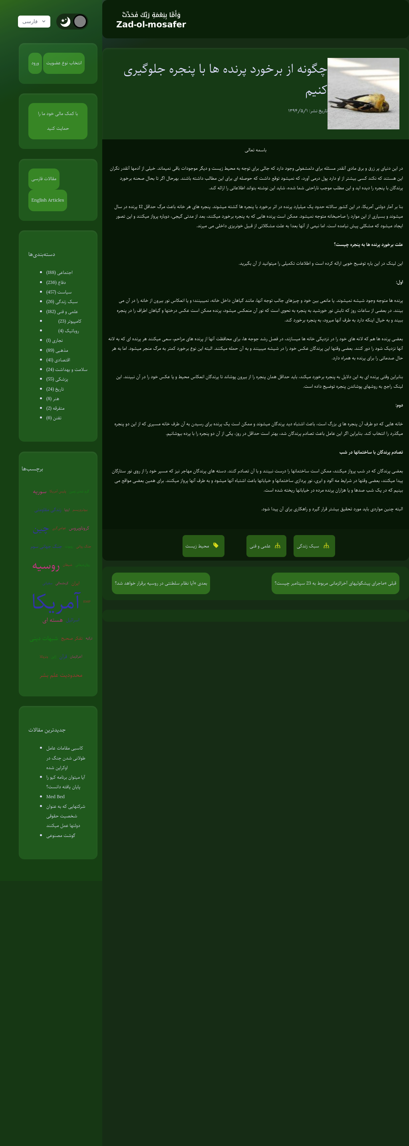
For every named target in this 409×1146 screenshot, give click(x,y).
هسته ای (52, 620)
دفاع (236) (56, 282)
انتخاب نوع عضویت (64, 63)
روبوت (69, 546)
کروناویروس (79, 528)
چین (41, 527)
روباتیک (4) (68, 331)
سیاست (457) (58, 292)
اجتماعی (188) (59, 272)
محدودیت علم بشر (61, 675)
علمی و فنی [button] (261, 546)
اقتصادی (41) (58, 360)
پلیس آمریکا (58, 491)
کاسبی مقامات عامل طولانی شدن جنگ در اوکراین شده (65, 758)
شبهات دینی (44, 638)
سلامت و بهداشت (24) (66, 369)
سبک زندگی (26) (62, 301)
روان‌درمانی (82, 564)
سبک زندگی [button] (308, 546)
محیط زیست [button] (197, 546)
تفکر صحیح (72, 638)
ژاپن (53, 656)
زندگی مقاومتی (48, 510)
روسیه (46, 565)
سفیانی (47, 583)
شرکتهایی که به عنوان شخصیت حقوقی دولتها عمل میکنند (65, 816)
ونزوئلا (44, 656)
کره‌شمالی (62, 583)
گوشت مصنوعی (60, 835)
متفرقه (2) (55, 408)
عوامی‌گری (59, 528)
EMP (87, 601)
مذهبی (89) (57, 350)
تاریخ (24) (55, 389)
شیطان (67, 564)
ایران (75, 583)
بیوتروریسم (80, 509)
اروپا (67, 509)
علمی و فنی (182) (62, 311)
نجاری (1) (54, 340)
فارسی (34, 21)
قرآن (63, 656)
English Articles (48, 200)
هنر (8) (52, 399)
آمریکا (56, 602)
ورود (35, 63)
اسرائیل (72, 620)
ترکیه (88, 638)
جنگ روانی (83, 546)
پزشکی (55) (57, 379)
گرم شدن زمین (79, 491)
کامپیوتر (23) (69, 321)
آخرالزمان (76, 656)
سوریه (39, 491)
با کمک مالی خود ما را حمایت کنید (58, 121)
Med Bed (55, 797)
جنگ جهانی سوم (46, 546)
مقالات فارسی (44, 178)
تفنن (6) (54, 418)
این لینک (394, 263)
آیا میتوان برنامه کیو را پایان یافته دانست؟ (65, 782)
